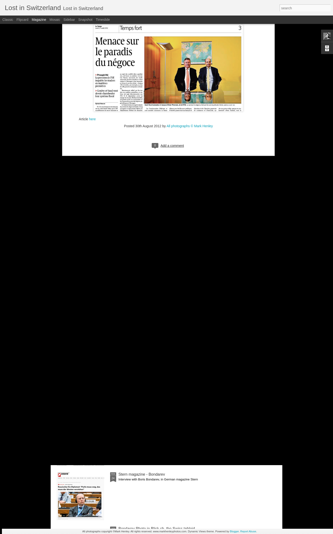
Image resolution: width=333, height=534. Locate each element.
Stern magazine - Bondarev (141, 474)
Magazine (39, 20)
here (92, 51)
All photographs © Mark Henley (189, 58)
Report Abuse (248, 531)
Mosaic (54, 20)
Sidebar (69, 20)
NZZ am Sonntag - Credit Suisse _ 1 (149, 420)
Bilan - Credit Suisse (135, 366)
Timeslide (103, 20)
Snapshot (85, 20)
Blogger (234, 531)
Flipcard (22, 20)
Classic (7, 20)
